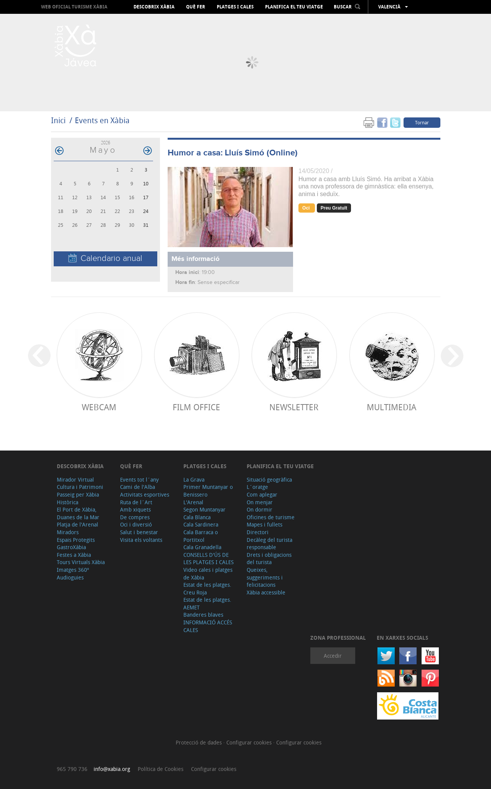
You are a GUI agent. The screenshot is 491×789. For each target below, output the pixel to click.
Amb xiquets (135, 509)
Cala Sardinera (200, 524)
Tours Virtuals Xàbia (81, 562)
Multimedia (391, 407)
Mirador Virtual (75, 479)
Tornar (422, 122)
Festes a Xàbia (74, 554)
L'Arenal (193, 502)
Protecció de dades (199, 742)
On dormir (259, 509)
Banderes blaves (203, 614)
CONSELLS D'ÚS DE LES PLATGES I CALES (208, 558)
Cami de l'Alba (137, 486)
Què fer (195, 7)
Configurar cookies (249, 742)
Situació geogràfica (269, 479)
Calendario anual (105, 258)
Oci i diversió (136, 524)
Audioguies (70, 577)
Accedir (333, 655)
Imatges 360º (73, 569)
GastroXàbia (71, 547)
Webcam (99, 407)
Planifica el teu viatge (294, 7)
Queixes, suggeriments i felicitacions (265, 577)
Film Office (196, 407)
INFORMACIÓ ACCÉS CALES (207, 626)
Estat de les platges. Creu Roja (207, 588)
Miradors (68, 532)
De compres (135, 517)
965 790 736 (72, 768)
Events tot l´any (139, 479)
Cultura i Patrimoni (80, 486)
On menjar (260, 502)
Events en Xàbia (102, 120)
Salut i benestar (139, 532)
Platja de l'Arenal (77, 524)
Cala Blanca (197, 517)
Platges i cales (235, 7)
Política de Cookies (160, 768)
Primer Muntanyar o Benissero (208, 490)
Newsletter (293, 407)
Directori (258, 532)
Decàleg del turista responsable (269, 543)
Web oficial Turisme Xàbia (74, 6)
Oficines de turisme (271, 517)
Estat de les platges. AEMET (207, 603)
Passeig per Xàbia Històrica (78, 498)
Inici (58, 120)
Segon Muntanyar (204, 509)
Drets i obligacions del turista (269, 558)
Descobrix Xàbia (154, 7)
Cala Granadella (202, 547)
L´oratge (257, 486)
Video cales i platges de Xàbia (207, 573)
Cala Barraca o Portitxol (200, 535)
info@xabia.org (112, 768)
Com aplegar (262, 494)
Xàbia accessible (266, 592)
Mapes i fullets (264, 524)
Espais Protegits (76, 539)
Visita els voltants (141, 539)
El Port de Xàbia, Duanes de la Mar (78, 513)
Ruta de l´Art (136, 502)
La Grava (193, 479)
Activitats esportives (144, 494)
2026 (105, 142)
